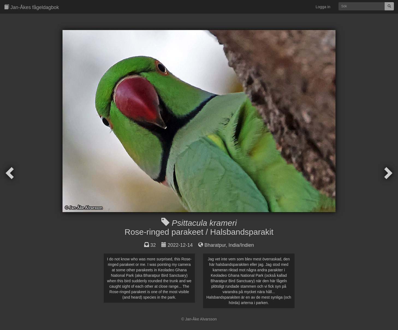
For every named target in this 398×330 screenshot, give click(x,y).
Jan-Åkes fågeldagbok (31, 7)
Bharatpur (215, 245)
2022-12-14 (180, 245)
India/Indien (241, 245)
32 (153, 245)
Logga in (323, 7)
